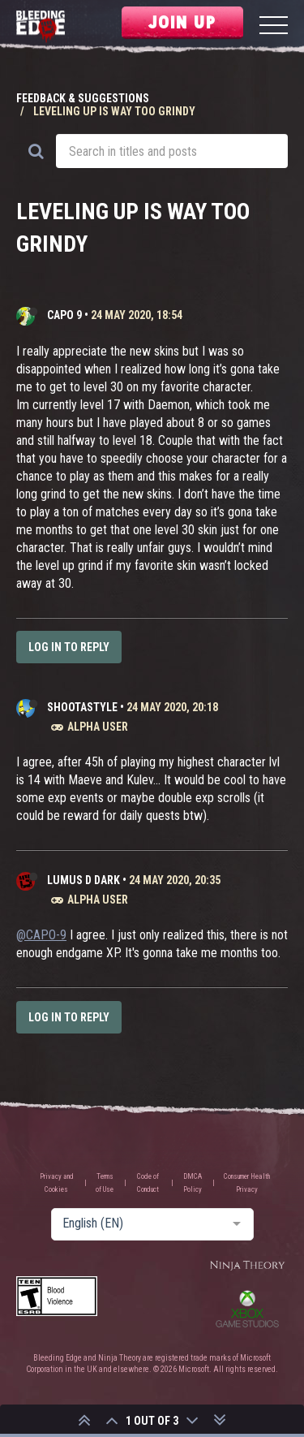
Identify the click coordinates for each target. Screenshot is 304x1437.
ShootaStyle (82, 707)
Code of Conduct (148, 1182)
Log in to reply (68, 647)
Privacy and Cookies (57, 1182)
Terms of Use (104, 1182)
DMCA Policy (192, 1182)
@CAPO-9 (41, 935)
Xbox (247, 1308)
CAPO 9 (64, 315)
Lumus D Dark (83, 880)
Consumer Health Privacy (247, 1182)
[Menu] (273, 27)
